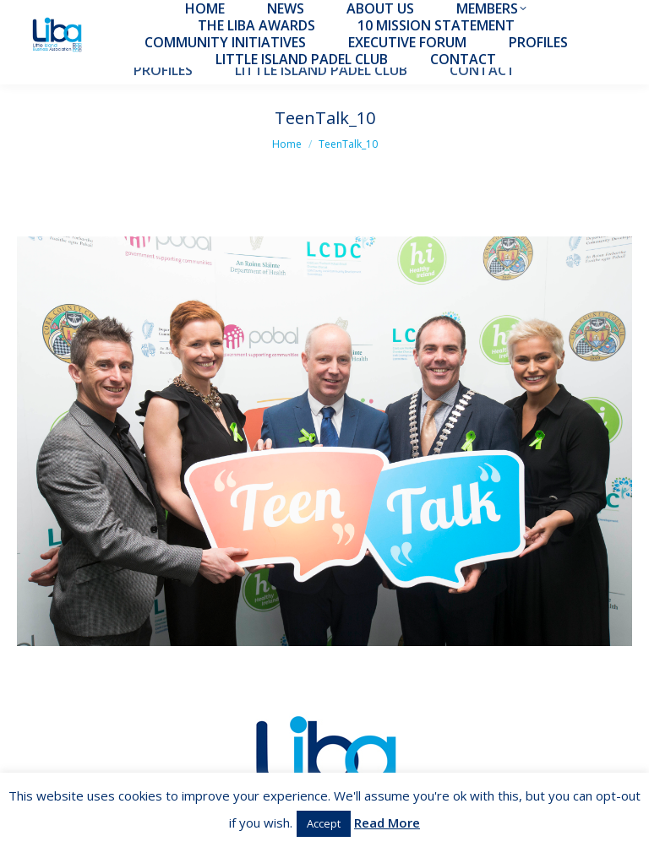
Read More (387, 822)
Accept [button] (324, 823)
